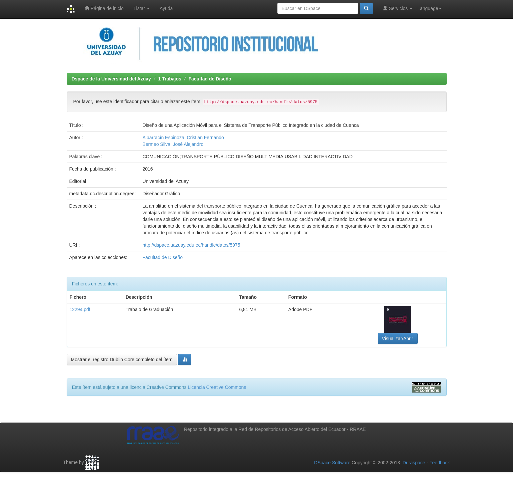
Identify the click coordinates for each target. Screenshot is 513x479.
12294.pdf (80, 309)
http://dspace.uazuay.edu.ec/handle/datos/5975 (191, 245)
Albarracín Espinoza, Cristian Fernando (183, 137)
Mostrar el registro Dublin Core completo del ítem (122, 359)
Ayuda (166, 8)
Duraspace (414, 462)
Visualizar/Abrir (397, 338)
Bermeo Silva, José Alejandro (172, 144)
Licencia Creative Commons (217, 387)
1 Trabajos (169, 78)
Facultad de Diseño (209, 78)
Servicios (398, 8)
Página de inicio (104, 8)
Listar (142, 8)
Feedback (439, 462)
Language (429, 8)
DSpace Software (332, 462)
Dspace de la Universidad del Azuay (111, 78)
